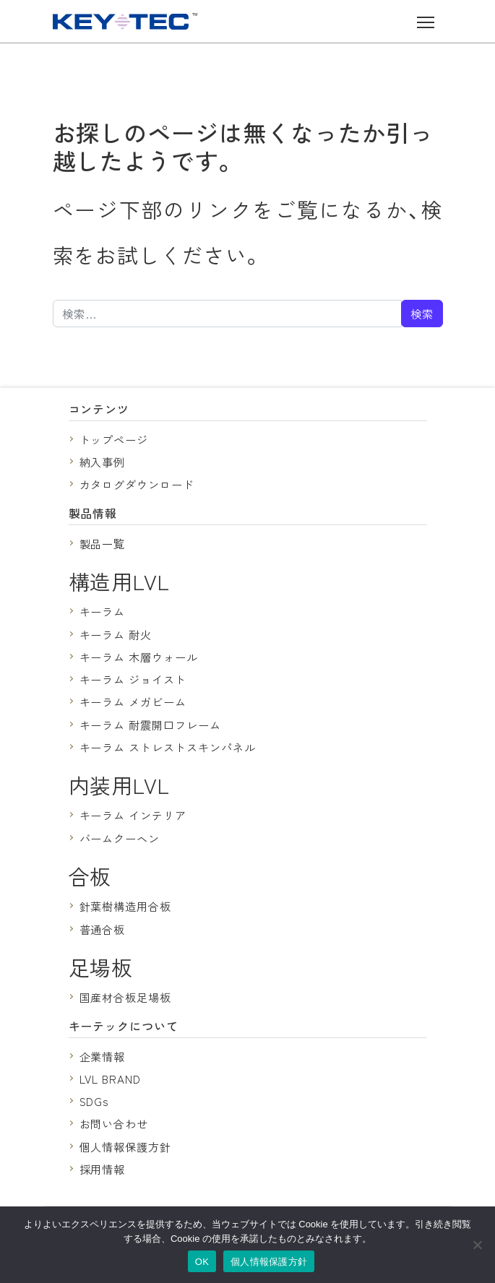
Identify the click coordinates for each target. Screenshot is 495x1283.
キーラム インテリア (133, 815)
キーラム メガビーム (133, 701)
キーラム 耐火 (115, 634)
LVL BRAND (110, 1079)
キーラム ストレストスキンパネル (167, 747)
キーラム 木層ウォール (139, 657)
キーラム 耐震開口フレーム (150, 725)
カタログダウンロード (137, 484)
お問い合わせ (114, 1123)
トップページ (114, 439)
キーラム (102, 611)
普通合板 (102, 929)
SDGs (94, 1101)
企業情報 (102, 1056)
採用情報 (102, 1169)
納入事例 (102, 462)
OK (202, 1261)
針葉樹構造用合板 (125, 906)
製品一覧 (102, 543)
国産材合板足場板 (125, 997)
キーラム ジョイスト (133, 679)
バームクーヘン (119, 838)
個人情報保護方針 (125, 1146)
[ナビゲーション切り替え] (425, 21)
